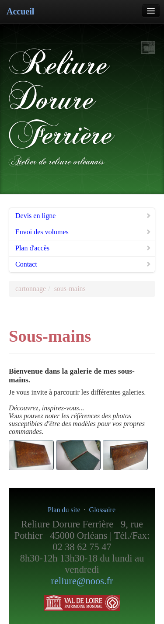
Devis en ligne (83, 215)
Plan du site (64, 509)
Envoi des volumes (83, 232)
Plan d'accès (83, 248)
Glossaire (102, 509)
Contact (83, 264)
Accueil (20, 11)
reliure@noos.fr (82, 580)
